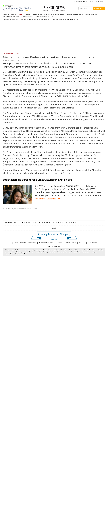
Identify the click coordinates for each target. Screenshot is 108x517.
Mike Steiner (92, 243)
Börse (26, 19)
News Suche (97, 8)
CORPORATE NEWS (7, 16)
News (16, 243)
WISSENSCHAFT (60, 14)
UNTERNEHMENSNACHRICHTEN (42, 16)
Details (12, 254)
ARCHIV (76, 1)
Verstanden (19, 254)
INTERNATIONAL (84, 14)
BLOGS (81, 1)
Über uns (82, 243)
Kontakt (23, 243)
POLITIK (34, 14)
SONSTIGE (94, 14)
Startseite (20, 19)
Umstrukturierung (8, 53)
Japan (17, 53)
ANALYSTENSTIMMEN (28, 16)
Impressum (32, 243)
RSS (96, 1)
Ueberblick (32, 19)
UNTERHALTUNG (48, 14)
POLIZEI (75, 14)
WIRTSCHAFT (27, 14)
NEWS (5, 14)
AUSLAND (69, 14)
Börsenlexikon (10, 222)
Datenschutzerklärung (46, 243)
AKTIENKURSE (12, 14)
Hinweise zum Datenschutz (66, 243)
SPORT (40, 14)
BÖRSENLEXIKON (88, 1)
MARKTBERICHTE (17, 16)
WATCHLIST (102, 1)
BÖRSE (20, 14)
